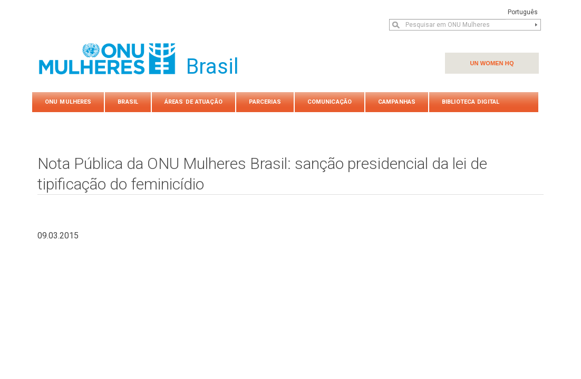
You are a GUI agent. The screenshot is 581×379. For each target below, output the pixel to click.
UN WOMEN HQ (492, 63)
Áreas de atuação (193, 101)
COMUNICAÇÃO (329, 101)
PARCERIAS (265, 101)
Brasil (128, 101)
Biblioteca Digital (470, 101)
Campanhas (396, 101)
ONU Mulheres (68, 101)
